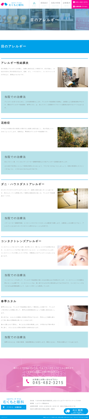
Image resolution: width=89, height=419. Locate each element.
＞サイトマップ (4, 417)
